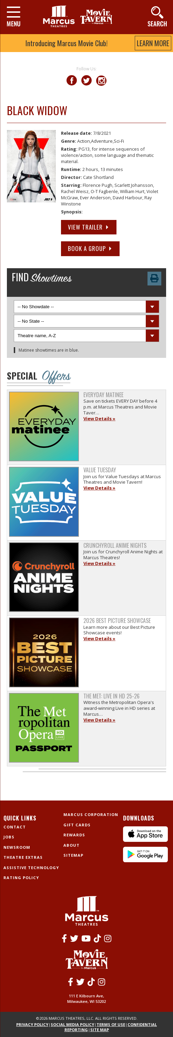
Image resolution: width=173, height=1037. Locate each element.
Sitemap (73, 855)
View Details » (99, 418)
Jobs (8, 836)
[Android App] (145, 860)
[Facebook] (64, 938)
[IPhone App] (145, 840)
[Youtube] (86, 938)
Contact (14, 826)
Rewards (74, 834)
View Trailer (85, 227)
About (71, 845)
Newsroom (16, 847)
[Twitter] (74, 938)
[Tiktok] (97, 938)
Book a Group (87, 248)
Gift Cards (77, 824)
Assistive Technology (31, 867)
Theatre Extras (23, 857)
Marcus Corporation (90, 814)
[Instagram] (107, 938)
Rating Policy (21, 877)
